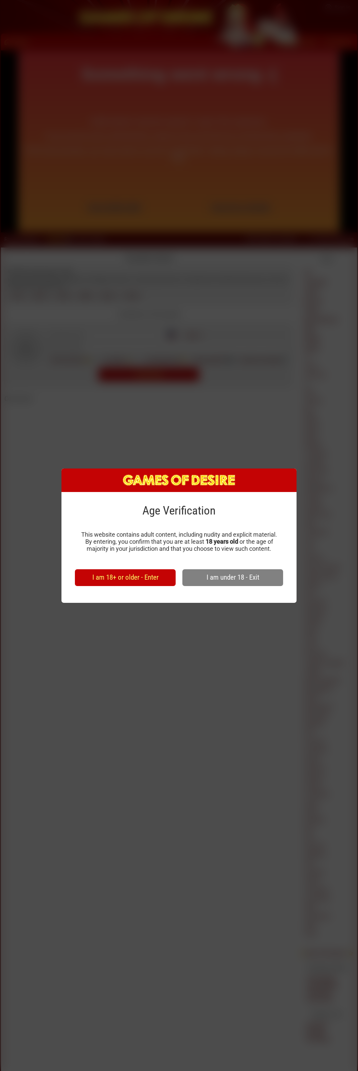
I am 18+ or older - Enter (125, 577)
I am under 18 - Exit (233, 577)
